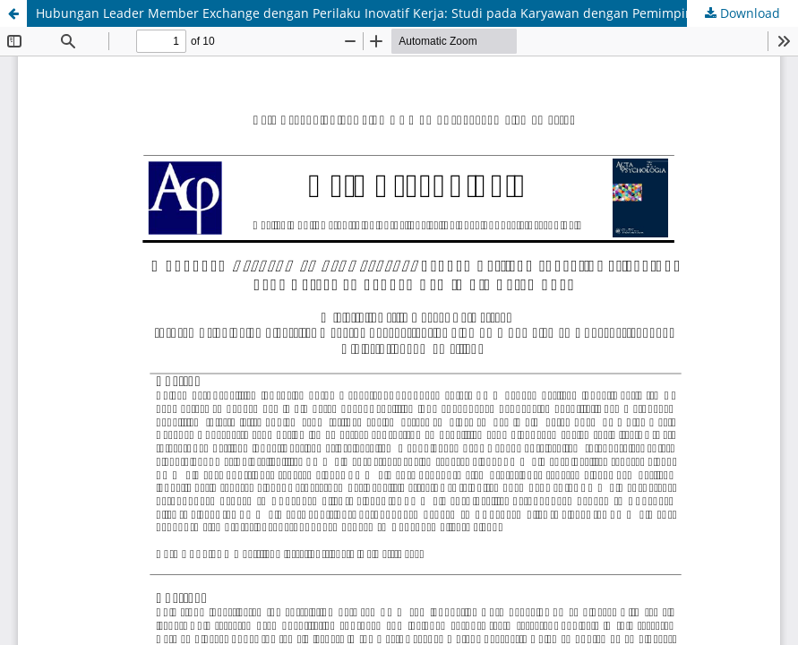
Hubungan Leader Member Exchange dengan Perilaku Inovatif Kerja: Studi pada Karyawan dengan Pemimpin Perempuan (401, 13)
